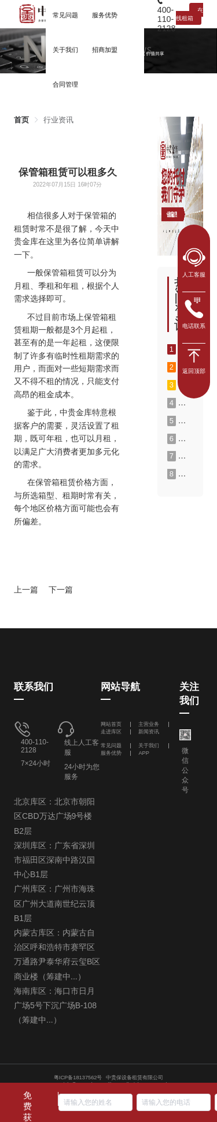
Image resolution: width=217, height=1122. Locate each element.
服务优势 (111, 753)
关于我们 (148, 745)
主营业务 (148, 724)
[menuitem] (65, 49)
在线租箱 (189, 14)
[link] (21, 119)
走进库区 (112, 732)
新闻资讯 (148, 732)
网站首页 (112, 724)
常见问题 (111, 745)
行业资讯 (58, 119)
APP (143, 753)
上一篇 (26, 589)
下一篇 (61, 589)
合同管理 (65, 84)
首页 (21, 119)
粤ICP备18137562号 (78, 1077)
